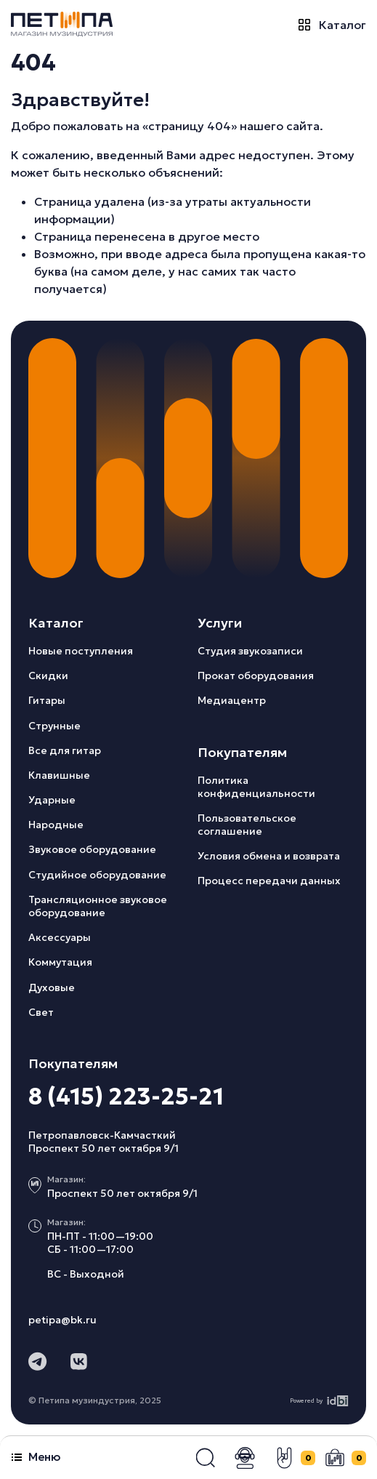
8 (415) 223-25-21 (126, 1096)
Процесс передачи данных (269, 880)
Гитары (46, 700)
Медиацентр (232, 700)
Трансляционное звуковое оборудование (97, 906)
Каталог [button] (332, 24)
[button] (205, 1458)
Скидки (48, 675)
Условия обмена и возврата (269, 855)
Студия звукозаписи (250, 650)
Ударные (52, 799)
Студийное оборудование (97, 874)
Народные (56, 824)
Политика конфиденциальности (256, 787)
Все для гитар (64, 750)
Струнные (54, 725)
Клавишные (59, 775)
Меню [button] (35, 1457)
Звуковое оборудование (92, 849)
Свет (41, 1012)
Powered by (319, 1400)
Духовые (51, 987)
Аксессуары (59, 937)
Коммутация (60, 962)
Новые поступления (80, 650)
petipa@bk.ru (62, 1319)
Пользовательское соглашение (247, 824)
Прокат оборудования (256, 675)
